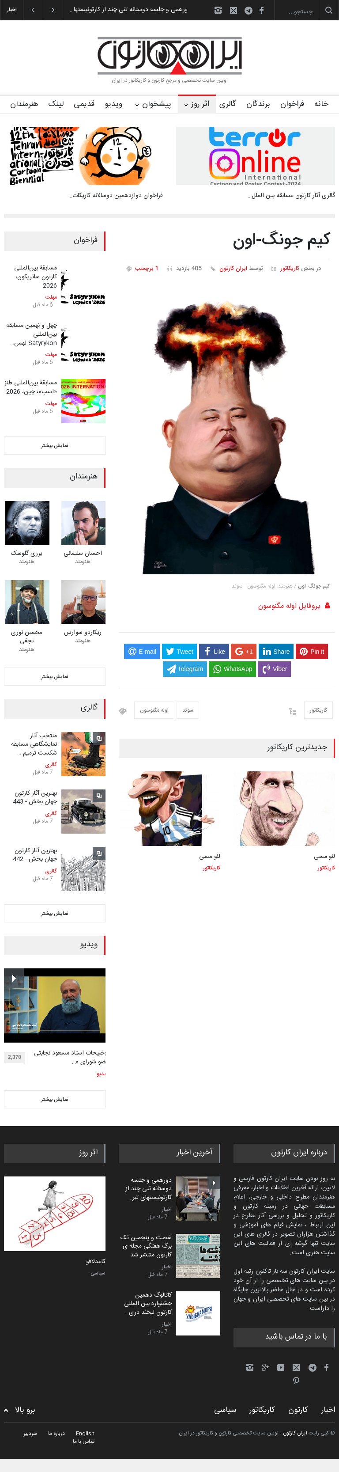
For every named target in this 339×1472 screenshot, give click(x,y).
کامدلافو (95, 1262)
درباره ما (56, 1433)
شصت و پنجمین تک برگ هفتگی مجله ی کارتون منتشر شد (146, 1246)
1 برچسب (146, 268)
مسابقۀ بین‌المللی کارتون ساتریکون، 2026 (35, 277)
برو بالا (25, 1410)
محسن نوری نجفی (26, 637)
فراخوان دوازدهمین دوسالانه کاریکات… (115, 195)
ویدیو (113, 104)
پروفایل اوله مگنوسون (289, 606)
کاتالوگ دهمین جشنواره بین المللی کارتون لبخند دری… (148, 1304)
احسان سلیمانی (83, 553)
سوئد (187, 710)
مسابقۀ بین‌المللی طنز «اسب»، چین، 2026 (30, 387)
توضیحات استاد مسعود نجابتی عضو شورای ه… (71, 1057)
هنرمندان (24, 104)
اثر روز (200, 104)
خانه (321, 104)
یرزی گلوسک (26, 553)
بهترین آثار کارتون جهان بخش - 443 (35, 798)
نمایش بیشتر (54, 445)
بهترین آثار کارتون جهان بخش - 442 (35, 855)
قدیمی (84, 104)
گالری (227, 104)
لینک (56, 104)
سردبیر (30, 1433)
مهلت (51, 297)
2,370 (16, 1058)
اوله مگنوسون (154, 710)
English (85, 1433)
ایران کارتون (233, 268)
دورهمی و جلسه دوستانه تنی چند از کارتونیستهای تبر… (148, 1189)
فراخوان (292, 104)
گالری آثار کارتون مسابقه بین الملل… (291, 195)
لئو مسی (209, 856)
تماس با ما (83, 1441)
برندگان (258, 104)
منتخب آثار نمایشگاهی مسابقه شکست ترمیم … (34, 745)
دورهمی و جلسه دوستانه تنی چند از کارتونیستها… (124, 9)
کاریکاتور (289, 268)
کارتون (298, 1410)
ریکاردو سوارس (83, 632)
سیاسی (97, 1273)
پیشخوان (156, 104)
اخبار (167, 1209)
